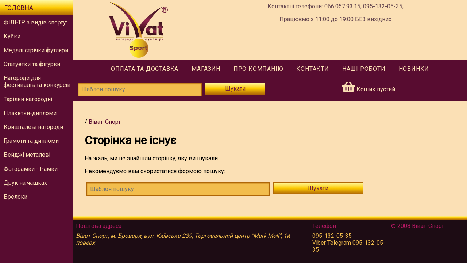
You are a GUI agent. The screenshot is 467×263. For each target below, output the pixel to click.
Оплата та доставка (144, 68)
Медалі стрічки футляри (36, 50)
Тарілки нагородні (28, 99)
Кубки (12, 36)
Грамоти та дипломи (31, 140)
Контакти (312, 68)
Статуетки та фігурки (32, 64)
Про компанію (258, 68)
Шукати (235, 88)
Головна (18, 8)
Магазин (206, 68)
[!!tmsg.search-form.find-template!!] (178, 189)
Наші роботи (364, 68)
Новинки (414, 68)
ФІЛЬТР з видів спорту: (35, 22)
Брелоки (15, 196)
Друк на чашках (25, 182)
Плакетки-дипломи (30, 113)
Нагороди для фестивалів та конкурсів (37, 81)
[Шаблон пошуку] (140, 89)
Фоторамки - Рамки (31, 168)
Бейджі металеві (27, 154)
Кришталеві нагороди (33, 126)
